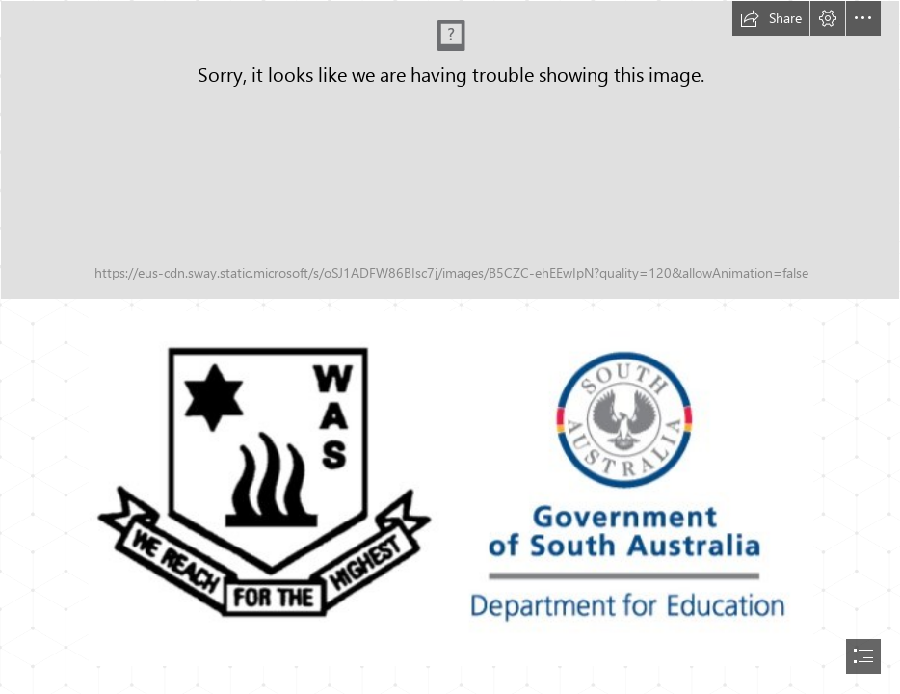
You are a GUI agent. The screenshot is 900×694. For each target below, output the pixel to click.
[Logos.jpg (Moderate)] (450, 487)
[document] (450, 347)
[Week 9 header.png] (450, 150)
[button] (770, 18)
